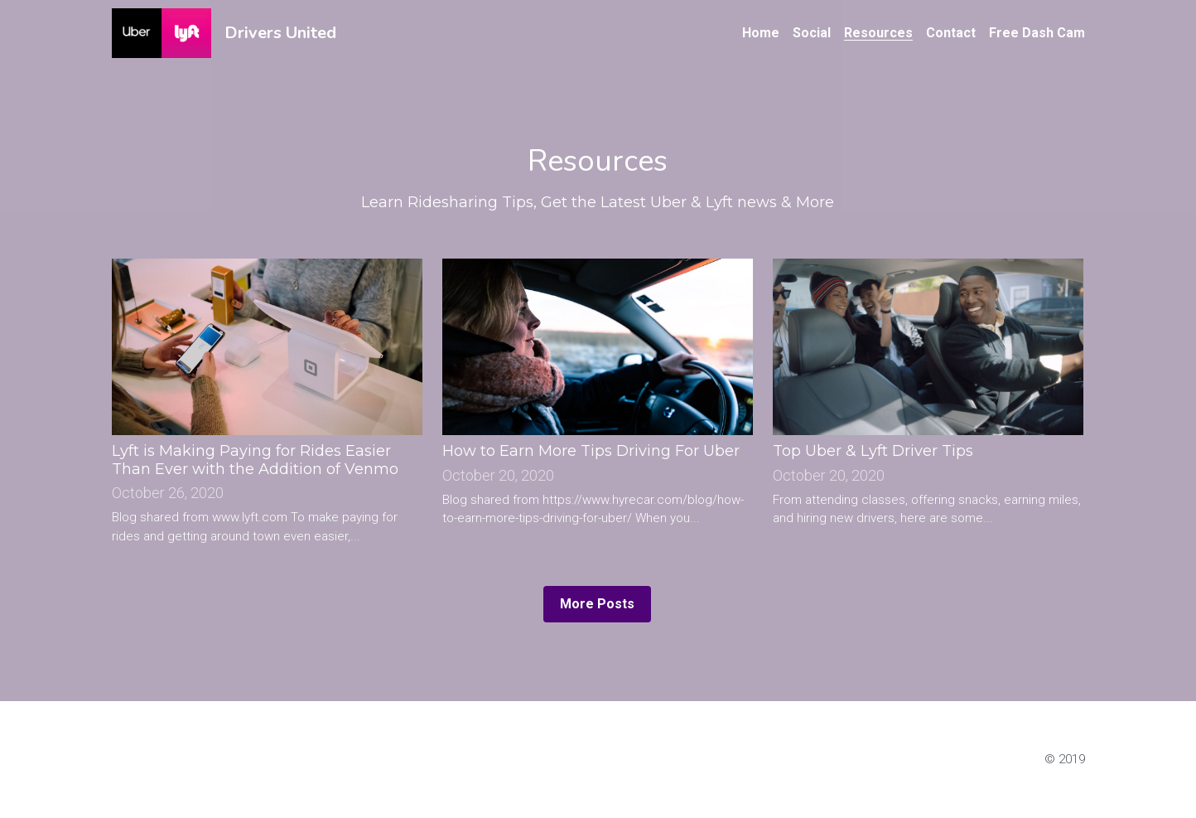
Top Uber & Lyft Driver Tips (873, 452)
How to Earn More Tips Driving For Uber (591, 452)
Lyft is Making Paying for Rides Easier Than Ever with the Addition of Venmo (255, 461)
